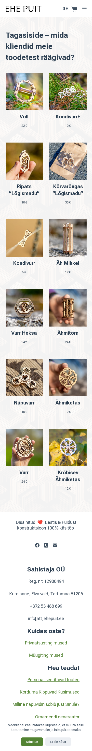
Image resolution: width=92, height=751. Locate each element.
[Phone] (46, 545)
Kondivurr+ (67, 117)
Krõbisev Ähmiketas (67, 476)
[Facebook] (37, 545)
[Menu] (84, 8)
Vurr (24, 473)
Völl (24, 117)
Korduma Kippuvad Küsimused (49, 692)
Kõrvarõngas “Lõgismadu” (68, 189)
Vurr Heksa (24, 333)
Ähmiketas (67, 403)
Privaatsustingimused (46, 642)
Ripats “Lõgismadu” (24, 189)
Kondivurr (24, 263)
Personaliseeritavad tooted (53, 679)
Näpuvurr (24, 403)
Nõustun (32, 742)
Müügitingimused (46, 655)
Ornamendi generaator (57, 716)
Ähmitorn (68, 333)
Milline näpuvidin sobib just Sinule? (46, 704)
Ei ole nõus (58, 742)
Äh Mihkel (67, 263)
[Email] (55, 545)
